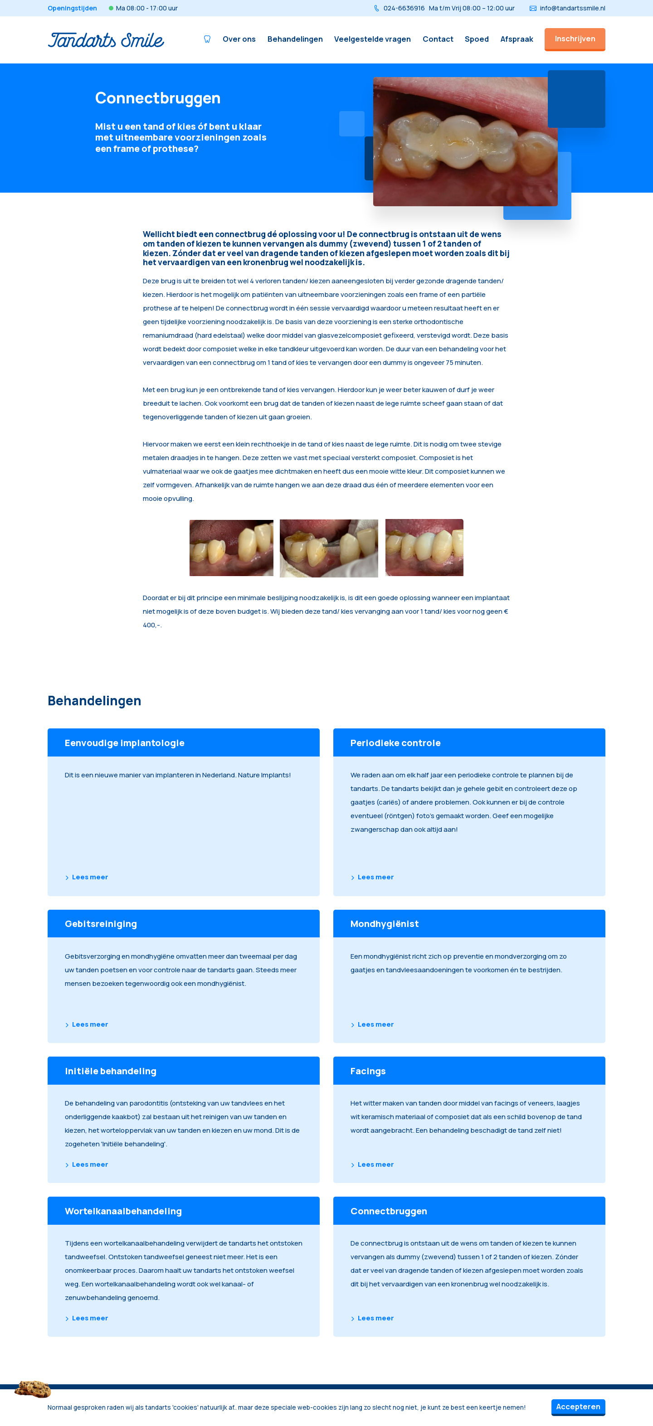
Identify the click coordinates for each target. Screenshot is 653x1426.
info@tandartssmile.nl (567, 8)
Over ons (239, 39)
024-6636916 (444, 8)
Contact (438, 39)
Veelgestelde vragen (372, 39)
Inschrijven (575, 38)
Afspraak (517, 39)
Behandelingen (295, 39)
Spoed (477, 39)
